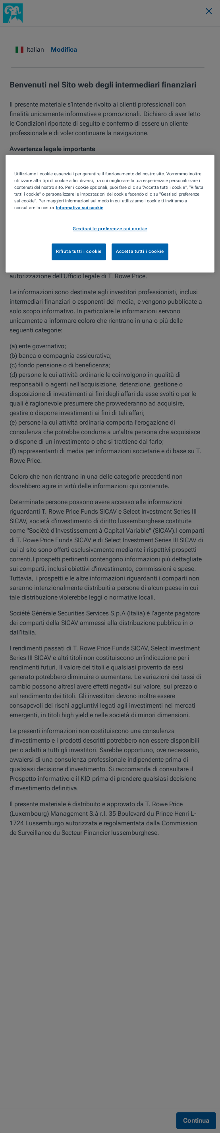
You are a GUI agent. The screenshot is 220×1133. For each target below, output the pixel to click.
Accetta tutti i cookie (140, 251)
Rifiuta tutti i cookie (79, 251)
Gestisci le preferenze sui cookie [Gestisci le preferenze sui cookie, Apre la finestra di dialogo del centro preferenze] (110, 228)
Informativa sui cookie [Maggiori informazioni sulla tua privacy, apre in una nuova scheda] (79, 207)
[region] (110, 213)
